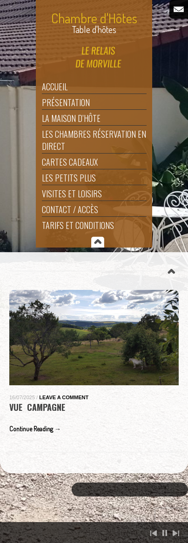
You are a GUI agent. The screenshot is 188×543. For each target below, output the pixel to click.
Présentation (66, 102)
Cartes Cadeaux (70, 162)
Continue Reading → (35, 429)
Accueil (54, 86)
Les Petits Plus (69, 178)
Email (178, 9)
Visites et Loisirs (72, 194)
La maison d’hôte (71, 118)
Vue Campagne (37, 407)
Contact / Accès (70, 209)
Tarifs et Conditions (78, 225)
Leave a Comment (63, 397)
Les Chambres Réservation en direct (94, 140)
